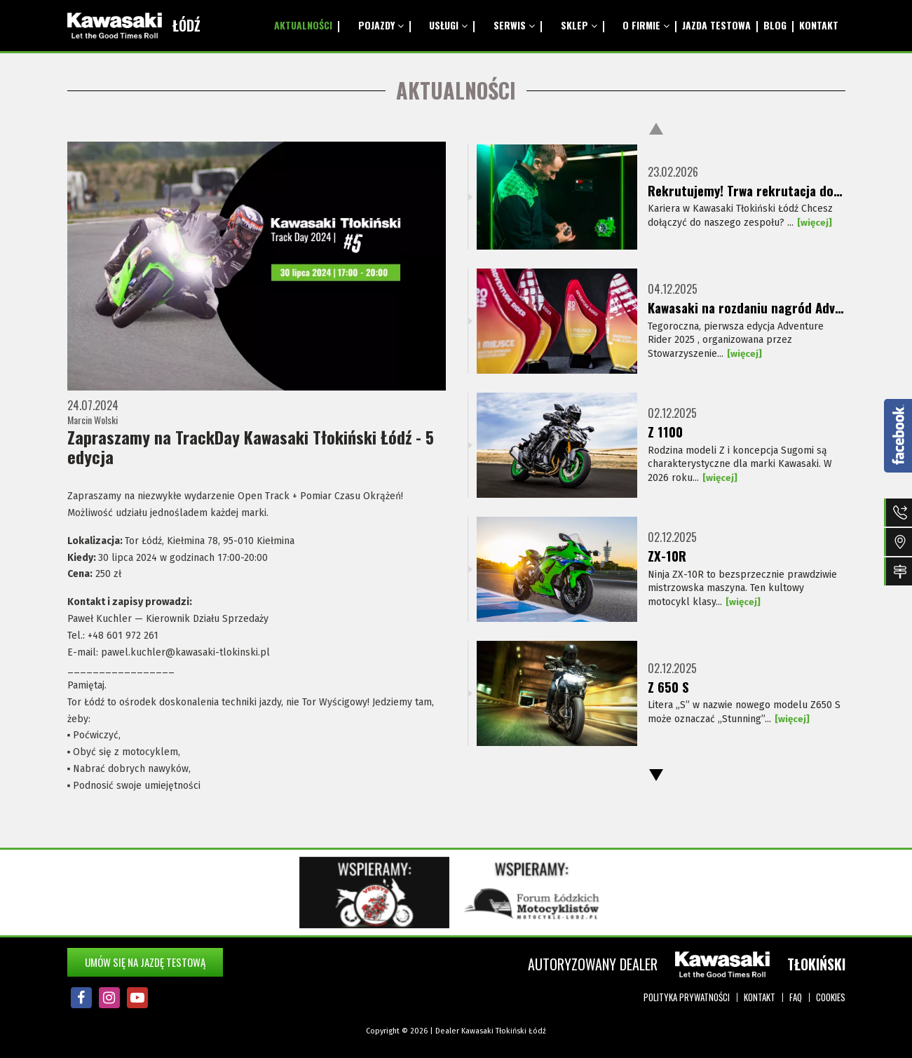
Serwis (502, 25)
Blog (765, 25)
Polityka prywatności (687, 997)
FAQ (795, 997)
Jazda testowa (699, 25)
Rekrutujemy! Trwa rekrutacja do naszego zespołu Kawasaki (746, 191)
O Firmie (622, 25)
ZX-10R (668, 556)
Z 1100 (666, 432)
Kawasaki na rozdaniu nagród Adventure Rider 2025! (746, 308)
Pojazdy (381, 25)
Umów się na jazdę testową (145, 962)
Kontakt (816, 25)
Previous (656, 129)
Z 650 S (669, 687)
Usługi (442, 25)
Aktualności (309, 25)
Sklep (561, 25)
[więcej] (815, 225)
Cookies (830, 997)
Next (656, 775)
